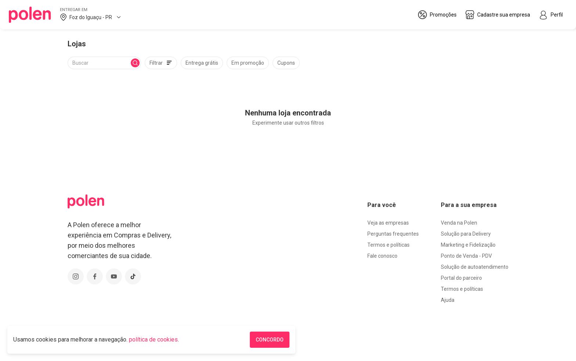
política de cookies (153, 339)
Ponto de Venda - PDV (466, 256)
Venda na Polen (459, 223)
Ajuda (447, 300)
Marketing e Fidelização (468, 245)
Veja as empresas (388, 223)
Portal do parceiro (461, 278)
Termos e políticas (388, 245)
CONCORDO (270, 340)
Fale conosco (382, 256)
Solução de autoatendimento (474, 267)
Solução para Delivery (466, 234)
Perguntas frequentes (393, 234)
